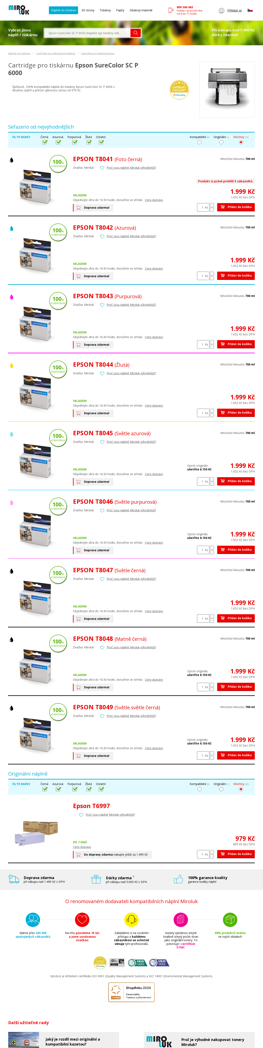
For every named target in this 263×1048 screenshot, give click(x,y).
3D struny (87, 10)
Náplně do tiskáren (63, 10)
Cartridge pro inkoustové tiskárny (55, 53)
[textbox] (87, 33)
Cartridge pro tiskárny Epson (97, 53)
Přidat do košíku (236, 207)
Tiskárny (105, 10)
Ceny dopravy (154, 200)
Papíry (120, 10)
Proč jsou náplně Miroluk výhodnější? (131, 168)
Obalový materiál (141, 10)
